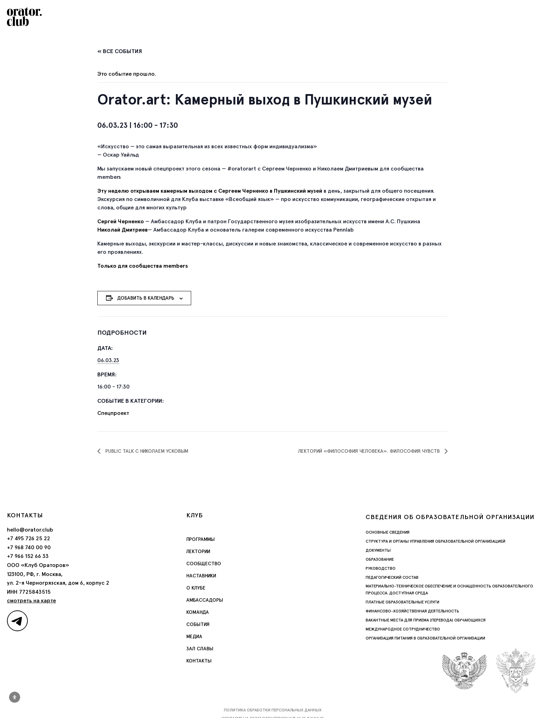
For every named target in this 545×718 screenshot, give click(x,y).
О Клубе (195, 588)
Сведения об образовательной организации (450, 516)
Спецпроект (113, 413)
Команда (197, 612)
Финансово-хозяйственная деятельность (412, 611)
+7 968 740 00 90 (29, 547)
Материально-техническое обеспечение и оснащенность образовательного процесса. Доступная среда (449, 589)
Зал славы (199, 648)
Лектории (198, 551)
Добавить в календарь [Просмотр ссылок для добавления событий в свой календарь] (145, 298)
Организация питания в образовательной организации (425, 638)
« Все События (119, 51)
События (198, 624)
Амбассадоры (204, 600)
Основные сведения (387, 532)
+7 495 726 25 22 (28, 538)
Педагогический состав (392, 577)
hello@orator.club (30, 529)
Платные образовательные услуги (402, 602)
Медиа (194, 636)
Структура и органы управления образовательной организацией (435, 541)
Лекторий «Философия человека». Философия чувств (369, 451)
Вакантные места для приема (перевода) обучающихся (426, 620)
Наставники (201, 575)
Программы (200, 539)
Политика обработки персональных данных (273, 710)
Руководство (381, 568)
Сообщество (203, 563)
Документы (378, 550)
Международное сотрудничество (403, 629)
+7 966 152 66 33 (28, 556)
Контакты (199, 660)
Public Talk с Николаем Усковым (146, 451)
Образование (380, 559)
